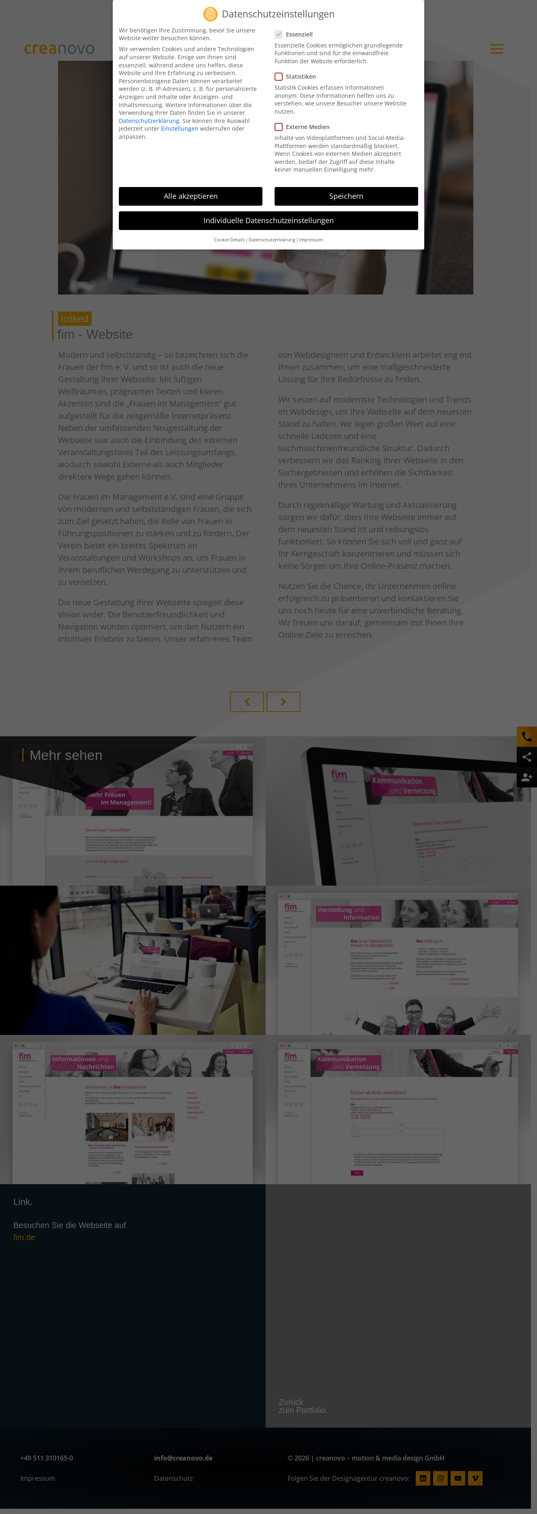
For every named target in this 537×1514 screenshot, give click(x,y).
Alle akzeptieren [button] (191, 196)
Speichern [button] (346, 196)
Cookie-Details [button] (229, 240)
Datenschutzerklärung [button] (272, 240)
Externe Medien (305, 127)
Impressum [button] (311, 240)
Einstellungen (179, 128)
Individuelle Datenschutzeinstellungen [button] (269, 220)
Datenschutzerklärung (149, 121)
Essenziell (296, 34)
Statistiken (298, 76)
